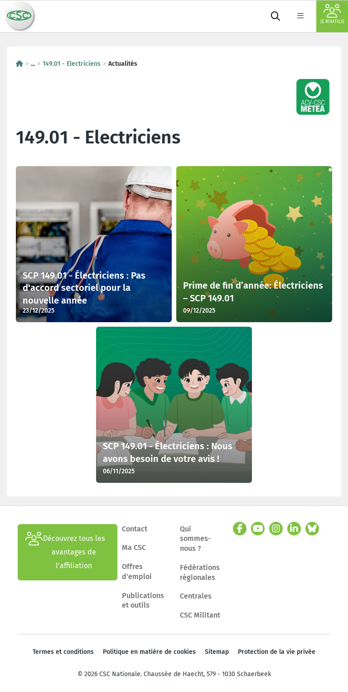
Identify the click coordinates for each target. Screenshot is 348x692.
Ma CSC (134, 547)
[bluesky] (312, 528)
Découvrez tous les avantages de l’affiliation (65, 552)
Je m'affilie (332, 14)
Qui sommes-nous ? (195, 539)
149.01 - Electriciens (72, 64)
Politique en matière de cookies (149, 652)
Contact (134, 529)
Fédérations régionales (200, 572)
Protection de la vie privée (276, 652)
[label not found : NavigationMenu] (300, 16)
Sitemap (217, 652)
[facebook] (239, 528)
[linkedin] (294, 528)
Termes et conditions (63, 652)
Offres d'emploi (137, 571)
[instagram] (276, 528)
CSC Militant (200, 615)
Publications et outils (143, 600)
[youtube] (258, 528)
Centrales (196, 596)
